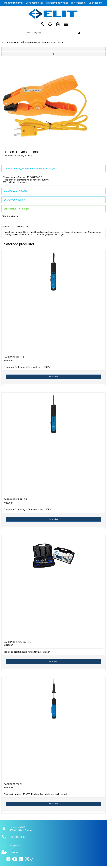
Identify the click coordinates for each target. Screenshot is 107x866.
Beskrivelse (7, 226)
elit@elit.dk (15, 845)
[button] (53, 49)
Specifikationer (21, 226)
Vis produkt (53, 377)
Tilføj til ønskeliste (9, 216)
